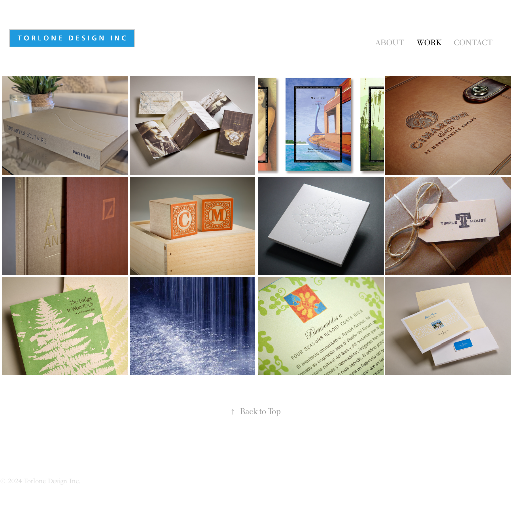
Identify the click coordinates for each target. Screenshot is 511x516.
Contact (473, 42)
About (389, 42)
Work (429, 42)
